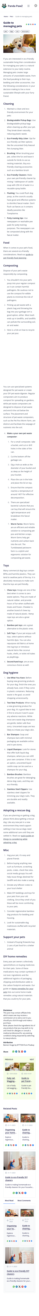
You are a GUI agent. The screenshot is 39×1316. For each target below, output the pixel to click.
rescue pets (25, 31)
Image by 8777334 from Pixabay (21, 1045)
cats (17, 31)
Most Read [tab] (9, 1200)
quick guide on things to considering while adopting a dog (18, 839)
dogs (11, 31)
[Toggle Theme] (35, 5)
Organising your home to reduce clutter (10, 1131)
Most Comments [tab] (24, 1200)
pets (11, 16)
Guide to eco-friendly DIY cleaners (16, 1178)
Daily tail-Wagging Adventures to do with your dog (12, 1080)
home (6, 16)
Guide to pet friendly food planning (26, 1080)
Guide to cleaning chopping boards (26, 1131)
